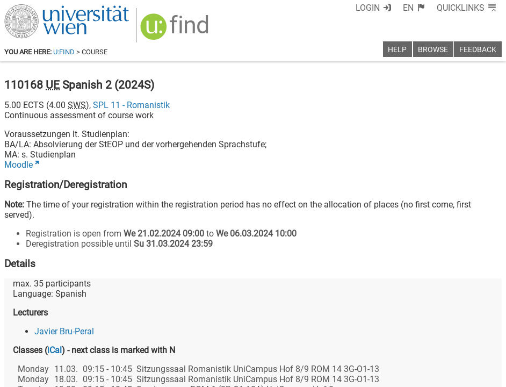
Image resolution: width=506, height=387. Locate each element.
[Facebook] (381, 342)
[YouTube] (450, 342)
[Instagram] (484, 342)
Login (387, 8)
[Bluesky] (415, 342)
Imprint (305, 375)
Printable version (470, 375)
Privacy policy (405, 375)
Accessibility (349, 375)
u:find (64, 52)
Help (397, 49)
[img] (169, 28)
